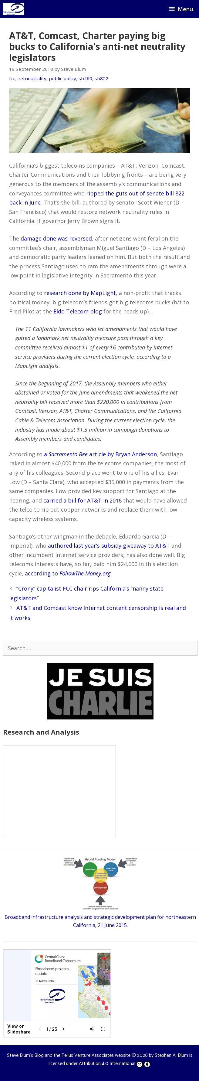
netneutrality (31, 78)
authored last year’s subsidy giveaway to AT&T (109, 545)
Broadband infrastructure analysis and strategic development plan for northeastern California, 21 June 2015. (100, 916)
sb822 (101, 78)
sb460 (85, 78)
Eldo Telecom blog (77, 311)
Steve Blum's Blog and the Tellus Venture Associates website (68, 1055)
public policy (62, 78)
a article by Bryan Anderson (100, 454)
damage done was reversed (56, 238)
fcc (12, 78)
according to (67, 573)
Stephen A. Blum (171, 1055)
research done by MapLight (80, 292)
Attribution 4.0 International (114, 1064)
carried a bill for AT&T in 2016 (82, 500)
